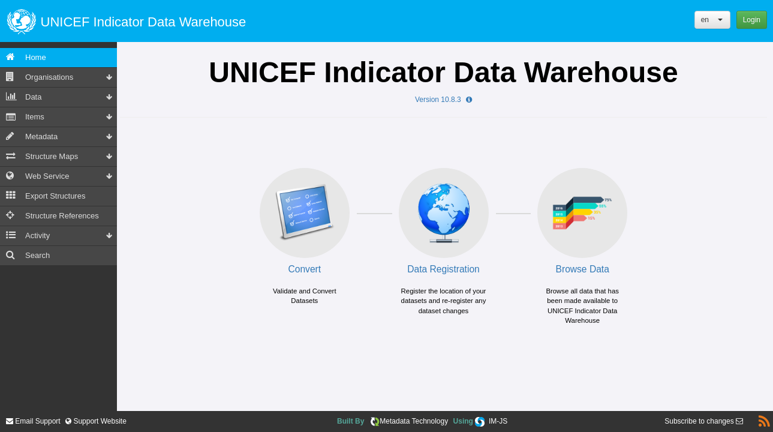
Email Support (33, 421)
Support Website (99, 421)
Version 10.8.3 (443, 99)
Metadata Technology (414, 421)
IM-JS (498, 421)
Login (751, 20)
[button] (712, 20)
